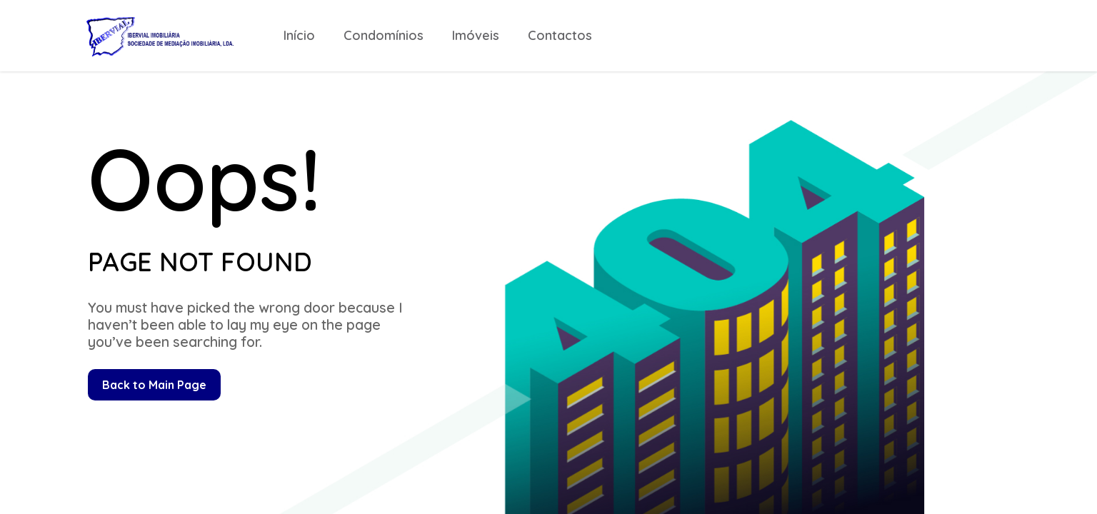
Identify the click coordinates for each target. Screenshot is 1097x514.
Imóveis (475, 35)
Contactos (560, 35)
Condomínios (384, 35)
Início (299, 35)
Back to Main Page (154, 385)
